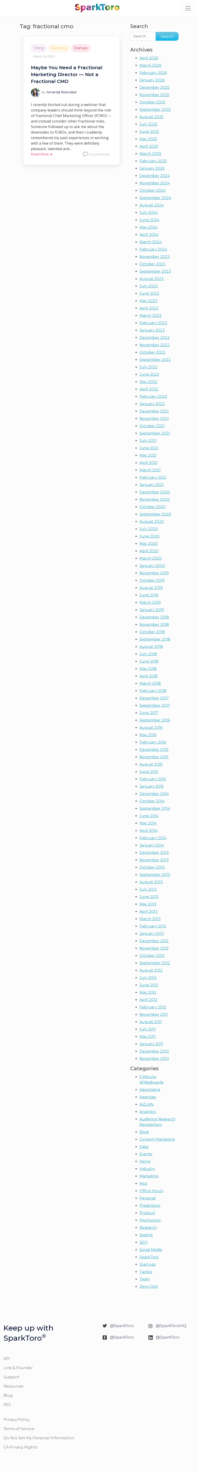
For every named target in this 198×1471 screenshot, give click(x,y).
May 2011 (147, 1036)
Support (11, 1377)
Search (139, 26)
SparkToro (149, 1257)
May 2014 (148, 823)
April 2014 (148, 830)
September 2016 (154, 720)
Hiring (39, 48)
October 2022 (152, 352)
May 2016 (147, 735)
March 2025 (150, 154)
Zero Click (148, 1286)
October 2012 (152, 955)
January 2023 (152, 330)
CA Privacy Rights (20, 1447)
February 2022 (153, 396)
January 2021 (151, 485)
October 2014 (152, 801)
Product (147, 1213)
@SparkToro (122, 1325)
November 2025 (154, 95)
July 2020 (148, 529)
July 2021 (148, 440)
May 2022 (148, 382)
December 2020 (154, 492)
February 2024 (153, 249)
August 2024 (151, 205)
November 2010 (154, 1058)
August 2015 (151, 764)
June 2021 (148, 448)
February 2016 (152, 742)
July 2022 (148, 367)
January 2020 (152, 566)
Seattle (146, 1235)
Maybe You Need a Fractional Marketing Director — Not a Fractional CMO (66, 74)
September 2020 (155, 514)
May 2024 (148, 227)
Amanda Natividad (61, 92)
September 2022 (155, 360)
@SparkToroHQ (171, 1325)
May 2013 (148, 904)
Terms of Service (18, 1429)
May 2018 (148, 669)
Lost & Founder (18, 1368)
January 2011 (151, 1044)
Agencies (147, 1097)
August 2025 (151, 117)
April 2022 (148, 389)
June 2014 (148, 816)
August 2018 (151, 646)
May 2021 (148, 455)
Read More (41, 154)
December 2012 (154, 941)
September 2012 (154, 963)
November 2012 (154, 948)
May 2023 (148, 301)
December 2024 (154, 176)
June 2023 (149, 293)
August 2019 (151, 588)
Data (143, 1147)
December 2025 (154, 87)
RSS (7, 1404)
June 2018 (149, 661)
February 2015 (152, 779)
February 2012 (152, 1007)
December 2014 (154, 794)
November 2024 (154, 183)
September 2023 (155, 271)
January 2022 (152, 404)
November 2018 (154, 624)
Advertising (149, 1090)
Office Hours (151, 1191)
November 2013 (154, 860)
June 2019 (148, 595)
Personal (147, 1198)
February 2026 (153, 73)
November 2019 (154, 573)
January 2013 (151, 933)
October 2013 (152, 867)
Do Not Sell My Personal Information (38, 1438)
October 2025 (152, 102)
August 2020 (151, 521)
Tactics (145, 1272)
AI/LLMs (146, 1104)
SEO (143, 1242)
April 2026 (148, 58)
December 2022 (154, 337)
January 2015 (151, 786)
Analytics (147, 1112)
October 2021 (152, 426)
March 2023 (150, 315)
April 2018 (148, 676)
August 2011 (150, 1022)
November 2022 (154, 345)
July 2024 (148, 212)
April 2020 (149, 551)
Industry (147, 1169)
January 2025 (152, 168)
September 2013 (154, 875)
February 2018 (152, 691)
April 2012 (148, 1000)
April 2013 (148, 911)
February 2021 (152, 477)
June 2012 (148, 985)
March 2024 (150, 242)
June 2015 (148, 772)
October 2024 (152, 190)
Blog (8, 1395)
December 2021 (154, 411)
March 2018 (150, 683)
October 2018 (152, 632)
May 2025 (148, 139)
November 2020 (154, 499)
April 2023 (148, 308)
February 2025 (153, 161)
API (6, 1359)
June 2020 (149, 536)
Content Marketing (157, 1139)
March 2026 (150, 65)
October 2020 (152, 507)
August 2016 (151, 727)
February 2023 (153, 323)
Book (144, 1132)
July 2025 (148, 124)
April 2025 (148, 146)
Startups (81, 48)
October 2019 (152, 580)
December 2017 (154, 698)
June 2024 (149, 220)
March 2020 (150, 558)
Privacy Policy (16, 1419)
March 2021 (150, 470)
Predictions (149, 1205)
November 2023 (154, 257)
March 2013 (150, 919)
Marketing (58, 48)
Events (145, 1154)
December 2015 (153, 749)
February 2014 (152, 838)
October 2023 (152, 264)
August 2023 (151, 279)
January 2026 (152, 80)
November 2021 (154, 418)
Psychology (150, 1220)
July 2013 (148, 889)
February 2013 (152, 926)
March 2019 (150, 602)
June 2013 (148, 897)
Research (148, 1227)
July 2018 (148, 654)
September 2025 (155, 109)
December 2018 (154, 617)
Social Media (150, 1250)
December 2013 (154, 852)
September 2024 (155, 198)
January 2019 (151, 610)
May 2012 (148, 992)
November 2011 (153, 1014)
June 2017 (148, 713)
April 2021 (148, 463)
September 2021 (154, 433)
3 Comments (99, 154)
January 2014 (151, 845)
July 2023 (148, 286)
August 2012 (151, 970)
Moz (143, 1183)
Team (144, 1279)
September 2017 (154, 705)
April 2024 (148, 234)
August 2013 (151, 882)
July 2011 (147, 1029)
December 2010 (154, 1051)
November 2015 (153, 757)
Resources (13, 1386)
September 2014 (154, 808)
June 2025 (149, 131)
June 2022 (149, 374)
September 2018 (154, 639)
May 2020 (148, 543)
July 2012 (148, 978)
